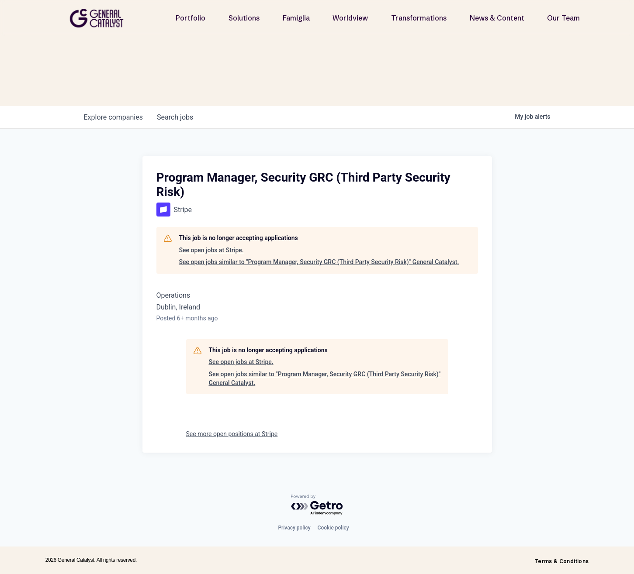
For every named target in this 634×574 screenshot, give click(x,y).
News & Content (497, 18)
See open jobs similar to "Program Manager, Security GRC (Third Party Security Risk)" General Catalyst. (319, 261)
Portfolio (190, 18)
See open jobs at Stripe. (211, 250)
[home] (100, 18)
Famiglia (296, 18)
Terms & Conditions (561, 561)
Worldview (350, 18)
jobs (175, 117)
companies (113, 117)
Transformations (419, 18)
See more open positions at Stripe (232, 433)
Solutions (244, 18)
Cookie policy (333, 528)
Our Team (563, 18)
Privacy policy (294, 528)
